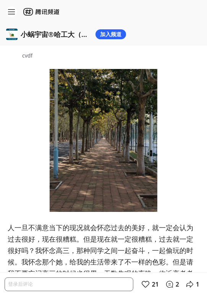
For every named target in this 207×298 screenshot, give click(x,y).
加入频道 (110, 34)
